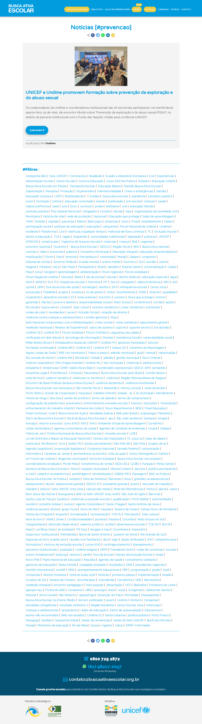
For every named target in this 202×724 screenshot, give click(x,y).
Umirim (122, 600)
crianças (149, 201)
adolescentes (152, 362)
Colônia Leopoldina (39, 362)
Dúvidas (175, 9)
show (127, 479)
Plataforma (48, 231)
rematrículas (49, 241)
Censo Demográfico (142, 453)
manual (150, 352)
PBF (125, 569)
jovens (134, 484)
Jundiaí (109, 524)
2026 (166, 569)
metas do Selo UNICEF (128, 620)
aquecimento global (153, 322)
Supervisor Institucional (41, 534)
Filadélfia (49, 292)
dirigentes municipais (72, 458)
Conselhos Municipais (95, 251)
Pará (59, 256)
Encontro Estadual (101, 458)
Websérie (112, 206)
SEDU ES (121, 463)
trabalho (31, 489)
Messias (31, 595)
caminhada (107, 256)
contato (105, 211)
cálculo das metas (98, 489)
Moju (113, 317)
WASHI (40, 282)
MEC (166, 282)
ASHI (29, 282)
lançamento (70, 610)
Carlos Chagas (115, 504)
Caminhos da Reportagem (146, 347)
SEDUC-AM (141, 367)
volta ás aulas (117, 453)
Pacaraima (91, 373)
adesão (108, 357)
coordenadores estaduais (43, 463)
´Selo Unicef (81, 307)
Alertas (46, 302)
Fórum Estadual (72, 332)
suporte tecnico (140, 327)
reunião (151, 261)
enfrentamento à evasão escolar (106, 403)
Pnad (134, 221)
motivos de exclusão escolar (63, 544)
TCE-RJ (117, 514)
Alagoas (31, 267)
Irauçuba (84, 393)
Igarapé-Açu (34, 590)
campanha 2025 (165, 539)
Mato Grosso (122, 302)
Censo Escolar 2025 (130, 605)
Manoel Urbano (120, 468)
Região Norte (122, 246)
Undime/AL (93, 362)
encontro (105, 297)
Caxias (172, 267)
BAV (136, 246)
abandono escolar (56, 297)
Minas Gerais (165, 463)
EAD (83, 423)
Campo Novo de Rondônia (158, 509)
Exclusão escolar (165, 231)
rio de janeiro (95, 292)
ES (72, 297)
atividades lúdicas (101, 413)
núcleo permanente (97, 443)
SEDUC (105, 246)
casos (173, 489)
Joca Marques (86, 580)
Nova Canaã (47, 595)
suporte (121, 327)
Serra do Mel (89, 509)
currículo (86, 206)
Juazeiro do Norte (125, 534)
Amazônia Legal (36, 373)
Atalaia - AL (125, 393)
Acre (62, 443)
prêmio (57, 201)
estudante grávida (115, 484)
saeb (55, 206)
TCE (56, 236)
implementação (148, 574)
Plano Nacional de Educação (62, 559)
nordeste (32, 231)
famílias (46, 620)
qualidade (169, 292)
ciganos (107, 625)
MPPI (103, 549)
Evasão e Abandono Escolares (125, 176)
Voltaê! (95, 357)
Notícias (150, 9)
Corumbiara (120, 529)
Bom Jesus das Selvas (40, 494)
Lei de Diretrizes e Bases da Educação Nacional (58, 438)
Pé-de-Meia (80, 625)
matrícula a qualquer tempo (86, 231)
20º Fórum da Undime (40, 458)
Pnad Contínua (35, 413)
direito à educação (38, 236)
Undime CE (33, 332)
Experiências (165, 176)
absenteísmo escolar (131, 524)
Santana (149, 418)
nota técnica (34, 378)
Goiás (159, 554)
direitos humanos (54, 574)
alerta (162, 489)
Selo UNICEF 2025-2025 (67, 489)
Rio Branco (48, 443)
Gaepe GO (119, 347)
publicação (115, 201)
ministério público (160, 196)
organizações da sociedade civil (155, 211)
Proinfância (57, 373)
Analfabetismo (151, 221)
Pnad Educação (155, 408)
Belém (79, 277)
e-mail (30, 474)
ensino (160, 297)
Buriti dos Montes (159, 620)
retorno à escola (50, 423)
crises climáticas (132, 307)
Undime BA (65, 347)
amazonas (111, 221)
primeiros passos (123, 574)
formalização (78, 514)
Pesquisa (51, 191)
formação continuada (40, 347)
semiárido (158, 367)
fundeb (95, 196)
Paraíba (44, 267)
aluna (49, 484)
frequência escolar (72, 282)
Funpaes (148, 463)
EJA (151, 176)
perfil (86, 554)
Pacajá (30, 625)
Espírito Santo (131, 267)
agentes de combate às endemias (122, 428)
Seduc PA (74, 443)
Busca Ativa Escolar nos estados (139, 458)
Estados (143, 181)
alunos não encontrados (42, 615)
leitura (44, 489)
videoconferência (148, 282)
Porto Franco (160, 615)
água (173, 277)
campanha (110, 226)
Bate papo (95, 221)
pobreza (150, 236)
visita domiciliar (154, 388)
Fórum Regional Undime (42, 277)
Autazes (74, 479)
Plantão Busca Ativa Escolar (142, 186)
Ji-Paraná (74, 373)
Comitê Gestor (155, 373)
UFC (128, 585)
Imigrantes (80, 236)
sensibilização (101, 474)
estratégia (89, 287)
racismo (74, 554)
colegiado (127, 282)
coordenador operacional (114, 367)
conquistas (33, 574)
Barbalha (140, 585)
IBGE (138, 408)
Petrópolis (132, 514)
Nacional (100, 216)
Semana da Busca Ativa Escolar (47, 468)
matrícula (32, 443)
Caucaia (106, 509)
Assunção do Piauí (110, 595)
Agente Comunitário (89, 504)
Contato (186, 9)
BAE (134, 241)
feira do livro (34, 519)
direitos (104, 287)
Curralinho (155, 423)
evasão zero (58, 539)
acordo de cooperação (60, 393)
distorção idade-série (62, 524)
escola (111, 277)
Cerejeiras (151, 600)
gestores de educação (41, 564)
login (115, 539)
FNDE (142, 292)
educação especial (154, 277)
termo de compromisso (133, 398)
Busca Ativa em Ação (72, 413)
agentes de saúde (110, 559)
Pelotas (108, 337)
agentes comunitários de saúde (75, 428)
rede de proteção (79, 216)
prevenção (33, 292)
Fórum (49, 256)
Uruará (152, 428)
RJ (49, 282)
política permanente (162, 468)
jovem (110, 600)
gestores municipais (131, 342)
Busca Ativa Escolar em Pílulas (46, 186)
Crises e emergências (138, 191)
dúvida (118, 211)
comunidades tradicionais (107, 236)
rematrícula (50, 367)
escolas (171, 549)
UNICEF (164, 236)
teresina (71, 256)
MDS (71, 569)
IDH (114, 287)
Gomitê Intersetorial (39, 569)
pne (64, 206)
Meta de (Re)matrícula (128, 489)
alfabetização (89, 272)
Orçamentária (85, 191)
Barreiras (115, 479)
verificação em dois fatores (44, 337)
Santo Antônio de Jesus (144, 504)
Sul (141, 261)
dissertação (114, 585)
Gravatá (66, 277)
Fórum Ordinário (97, 332)
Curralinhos (125, 580)
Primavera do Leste (162, 585)
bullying (61, 554)
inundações (56, 312)
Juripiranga (147, 413)
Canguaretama (35, 524)
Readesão (95, 176)
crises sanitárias (126, 322)
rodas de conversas (150, 549)
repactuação (166, 352)
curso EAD (71, 423)
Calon (119, 625)
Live (62, 231)
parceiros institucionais (41, 549)
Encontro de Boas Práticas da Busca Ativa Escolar (59, 383)
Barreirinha (151, 580)
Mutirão (40, 221)
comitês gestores (95, 317)
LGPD (58, 196)
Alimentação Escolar (39, 181)
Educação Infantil (163, 181)
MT (105, 282)
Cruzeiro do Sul (36, 580)
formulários (33, 544)
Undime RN (64, 357)
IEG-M (166, 524)
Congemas (135, 590)
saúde (162, 201)
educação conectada (79, 201)
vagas (66, 236)
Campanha (163, 9)
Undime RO (51, 332)
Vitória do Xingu (36, 398)
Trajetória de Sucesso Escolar (81, 241)
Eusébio (62, 499)
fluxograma (65, 494)
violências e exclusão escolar (90, 499)
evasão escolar (89, 261)
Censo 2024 (158, 287)
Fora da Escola (103, 554)
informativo (33, 453)
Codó (52, 413)
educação (93, 226)
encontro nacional (38, 246)
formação (42, 201)
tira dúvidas (161, 327)
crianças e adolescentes (42, 610)
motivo (151, 489)
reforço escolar (131, 388)
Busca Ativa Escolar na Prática (46, 479)
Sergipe (49, 272)
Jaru (110, 418)
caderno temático (58, 378)
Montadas (131, 595)
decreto (139, 468)
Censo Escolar (66, 181)
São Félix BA (122, 443)
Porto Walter (140, 499)
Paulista (114, 519)
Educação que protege (124, 216)
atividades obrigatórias (41, 605)
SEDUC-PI (93, 484)
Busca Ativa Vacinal (155, 246)
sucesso (119, 297)
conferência (142, 302)
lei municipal (144, 393)
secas (71, 312)
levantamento (126, 292)
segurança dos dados (125, 332)
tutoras (136, 403)
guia (140, 352)
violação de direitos (114, 312)
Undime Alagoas (86, 549)
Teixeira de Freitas (61, 580)
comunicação (150, 448)
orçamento (33, 297)
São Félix (139, 443)
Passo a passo (98, 352)
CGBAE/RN (121, 474)
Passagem (139, 474)
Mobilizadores (74, 196)
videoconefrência (37, 206)
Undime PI (108, 342)
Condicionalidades (79, 519)
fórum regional (112, 272)
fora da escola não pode (62, 287)
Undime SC (94, 615)
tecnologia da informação (82, 337)
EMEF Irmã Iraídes (138, 625)
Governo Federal (64, 261)
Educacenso (153, 610)
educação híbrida (141, 206)
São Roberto (67, 595)
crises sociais (104, 322)
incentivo (129, 261)
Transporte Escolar (82, 186)
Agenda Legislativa (38, 448)
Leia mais (37, 130)
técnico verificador (90, 600)
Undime (164, 226)
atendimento (164, 393)
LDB (132, 433)
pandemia (138, 196)
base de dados (156, 438)
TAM (29, 221)
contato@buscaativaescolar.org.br (101, 679)
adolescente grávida (69, 484)
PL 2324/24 (135, 438)
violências (133, 362)
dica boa (55, 398)
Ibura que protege (140, 297)
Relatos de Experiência (70, 327)
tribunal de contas (38, 261)
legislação (134, 236)
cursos (68, 504)
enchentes (153, 307)
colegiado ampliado (92, 564)
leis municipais (113, 362)
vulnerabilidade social (157, 337)
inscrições (150, 403)
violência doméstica (109, 383)
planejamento (142, 544)
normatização (99, 514)
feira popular (95, 585)
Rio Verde (32, 307)
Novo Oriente (151, 357)
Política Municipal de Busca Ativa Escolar (74, 433)
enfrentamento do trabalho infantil (49, 408)
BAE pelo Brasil (126, 413)
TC (149, 231)
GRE (138, 580)
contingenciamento (117, 544)
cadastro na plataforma (53, 474)
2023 (56, 267)
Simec (60, 519)
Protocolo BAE (55, 590)
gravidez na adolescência (151, 479)
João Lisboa (150, 514)
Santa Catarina (115, 615)
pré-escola (133, 201)
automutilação (161, 499)
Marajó (122, 256)
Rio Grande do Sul (152, 534)
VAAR (49, 519)
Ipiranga (99, 590)
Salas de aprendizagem (158, 216)
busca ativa (49, 307)
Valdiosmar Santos (158, 590)
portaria (100, 519)
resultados (116, 564)
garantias (32, 302)
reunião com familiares (84, 539)
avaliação (66, 549)
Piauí (29, 272)
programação (140, 569)
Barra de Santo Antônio (94, 534)
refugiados (90, 211)
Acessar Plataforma (77, 9)
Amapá (162, 418)
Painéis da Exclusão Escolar (134, 554)
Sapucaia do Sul (36, 539)
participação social (38, 226)
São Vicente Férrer (88, 388)
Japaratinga (87, 595)
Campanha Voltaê (66, 620)
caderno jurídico (91, 524)
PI (55, 282)
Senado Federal (128, 448)
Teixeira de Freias (126, 509)
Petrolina (94, 282)
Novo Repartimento (118, 408)
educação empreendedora (158, 251)
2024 (38, 272)
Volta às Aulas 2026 (82, 574)
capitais (53, 221)
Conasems (75, 590)
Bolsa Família (67, 564)
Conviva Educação (91, 181)
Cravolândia (106, 580)
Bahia (81, 221)
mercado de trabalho (156, 484)
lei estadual (65, 529)
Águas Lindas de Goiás (41, 352)
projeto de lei (157, 443)
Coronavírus (78, 176)
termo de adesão (103, 398)
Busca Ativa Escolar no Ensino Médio (50, 600)
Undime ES (83, 347)
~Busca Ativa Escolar (83, 246)
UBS (88, 590)
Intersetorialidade (109, 191)
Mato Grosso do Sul (151, 519)
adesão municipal (122, 352)
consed (65, 307)
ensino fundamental (39, 554)
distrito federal (129, 277)
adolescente (34, 484)
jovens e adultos (65, 302)
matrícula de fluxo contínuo (126, 231)
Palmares (164, 413)
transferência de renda (96, 463)
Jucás (121, 590)
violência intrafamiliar (139, 383)
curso (29, 201)
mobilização (34, 256)
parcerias (68, 221)
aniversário (73, 403)
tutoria (152, 342)
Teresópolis (168, 403)
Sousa (95, 625)
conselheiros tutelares (140, 559)
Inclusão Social (88, 312)
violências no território (88, 378)
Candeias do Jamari (57, 453)
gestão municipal (127, 357)
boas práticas (86, 297)
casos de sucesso (101, 327)
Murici (75, 468)
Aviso (124, 221)
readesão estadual (38, 585)
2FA (149, 539)
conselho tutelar (50, 504)
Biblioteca (97, 9)
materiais (110, 241)
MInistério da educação (53, 625)
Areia (111, 590)
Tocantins (59, 246)
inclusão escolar (116, 433)
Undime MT (101, 347)
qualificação (121, 499)
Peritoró (135, 600)
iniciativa (77, 292)
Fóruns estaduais (136, 272)
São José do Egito (134, 494)
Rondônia (81, 357)
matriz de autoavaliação (126, 610)
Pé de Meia (70, 463)
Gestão (161, 191)
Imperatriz (138, 529)
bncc (73, 206)
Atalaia (164, 428)
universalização (154, 267)
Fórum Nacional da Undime (138, 226)
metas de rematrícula (95, 620)
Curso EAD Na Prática (120, 181)
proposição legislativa (69, 448)
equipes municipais (94, 468)
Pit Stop (81, 529)
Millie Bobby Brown (39, 342)
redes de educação (94, 610)
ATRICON (32, 241)
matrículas (153, 605)
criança (124, 241)
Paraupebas (86, 267)
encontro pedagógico (68, 585)
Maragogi (32, 620)
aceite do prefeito (76, 398)
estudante (32, 367)
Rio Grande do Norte (40, 357)
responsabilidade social (95, 302)
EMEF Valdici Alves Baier (77, 367)
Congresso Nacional (100, 448)
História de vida (53, 216)
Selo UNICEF (58, 176)
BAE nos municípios (72, 352)
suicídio (31, 504)
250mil (30, 287)
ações (170, 302)
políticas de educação (69, 226)
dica (106, 539)
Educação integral (125, 251)
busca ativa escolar (116, 196)
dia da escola (95, 277)
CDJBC (134, 463)
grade (156, 569)
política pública (138, 615)
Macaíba (89, 559)
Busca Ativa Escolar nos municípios (49, 388)
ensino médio (111, 261)
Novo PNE (33, 559)
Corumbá (128, 519)
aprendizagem (67, 272)
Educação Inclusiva (38, 196)
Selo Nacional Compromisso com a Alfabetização (59, 322)
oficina (54, 509)
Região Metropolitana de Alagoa (143, 378)
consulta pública (37, 211)
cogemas (146, 241)
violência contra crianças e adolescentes (53, 317)
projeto (63, 292)
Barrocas (154, 494)
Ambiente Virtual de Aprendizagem (121, 423)
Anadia (166, 574)
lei (174, 282)
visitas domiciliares (38, 428)
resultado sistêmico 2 (73, 605)
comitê (60, 569)
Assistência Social (128, 337)
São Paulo (68, 267)
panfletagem (80, 474)
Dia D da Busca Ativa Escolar (45, 418)
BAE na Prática (159, 474)
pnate (99, 206)
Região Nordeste (102, 605)
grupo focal (69, 509)
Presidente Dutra (122, 549)
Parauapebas (150, 595)
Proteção (66, 191)
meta (110, 292)
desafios (113, 267)
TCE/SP (153, 524)
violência (112, 378)
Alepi (29, 529)
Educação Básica (109, 186)
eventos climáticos (105, 307)
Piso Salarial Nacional (65, 211)
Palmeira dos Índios (89, 408)
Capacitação (34, 191)
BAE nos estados (72, 615)
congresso (149, 256)
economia (56, 251)
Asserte (154, 292)
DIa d (114, 282)
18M (40, 287)
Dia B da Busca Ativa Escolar (86, 418)
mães (43, 251)
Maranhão (111, 388)
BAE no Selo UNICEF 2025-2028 (97, 494)
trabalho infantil (104, 393)
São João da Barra (128, 418)
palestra (71, 251)
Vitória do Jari (35, 433)
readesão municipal (39, 327)
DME (129, 564)
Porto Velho (34, 393)
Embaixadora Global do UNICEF (76, 342)
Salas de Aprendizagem (117, 9)
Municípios (33, 216)
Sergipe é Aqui (100, 529)
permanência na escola (89, 453)
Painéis (136, 9)
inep (128, 211)
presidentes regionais (150, 564)
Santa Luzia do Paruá (40, 499)
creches (31, 251)
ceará (163, 261)
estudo (100, 201)
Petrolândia (68, 534)
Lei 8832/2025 (45, 529)
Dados (168, 221)
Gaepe (134, 256)
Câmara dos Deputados (108, 438)
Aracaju (31, 423)
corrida (158, 302)
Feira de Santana (94, 479)
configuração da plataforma (44, 403)
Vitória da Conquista (39, 514)
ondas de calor (36, 312)
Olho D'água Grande (68, 362)
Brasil (101, 267)
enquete (61, 514)
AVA (92, 423)
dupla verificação (132, 539)
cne (124, 206)
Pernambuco (88, 256)
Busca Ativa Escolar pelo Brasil (121, 373)
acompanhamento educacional (98, 569)
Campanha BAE (36, 176)
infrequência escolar (133, 287)
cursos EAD (93, 544)
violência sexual (36, 509)
